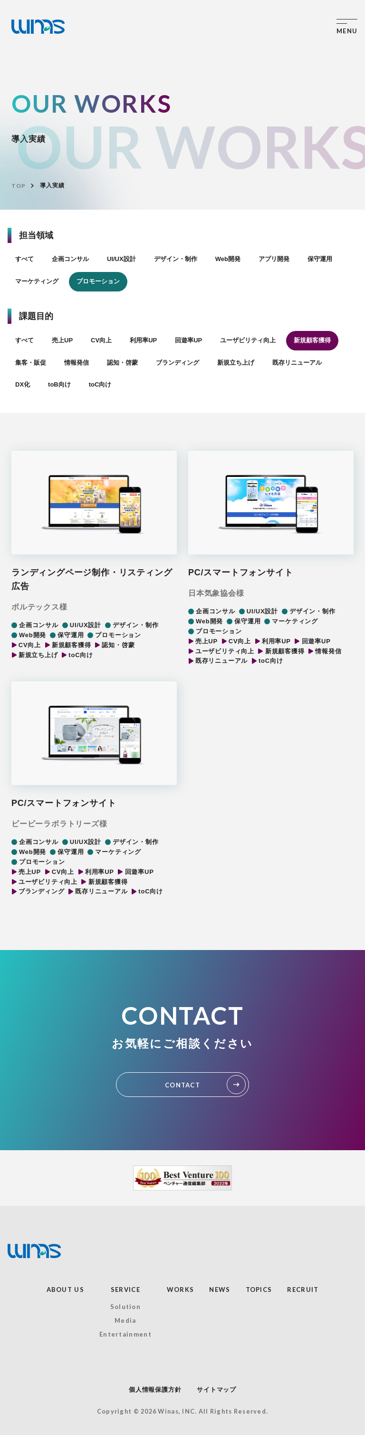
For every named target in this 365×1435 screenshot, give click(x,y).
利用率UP (143, 340)
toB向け (59, 384)
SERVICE (125, 1289)
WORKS (180, 1289)
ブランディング (177, 362)
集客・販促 (30, 362)
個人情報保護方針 (155, 1389)
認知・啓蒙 (122, 362)
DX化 (22, 384)
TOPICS (259, 1289)
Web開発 (227, 258)
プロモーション (98, 281)
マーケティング (36, 281)
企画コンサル (70, 258)
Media (125, 1320)
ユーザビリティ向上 (248, 340)
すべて (24, 258)
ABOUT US (65, 1289)
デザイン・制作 (175, 258)
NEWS (219, 1289)
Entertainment (125, 1334)
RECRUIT (302, 1289)
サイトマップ (216, 1389)
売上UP (62, 340)
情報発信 (76, 362)
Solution (125, 1306)
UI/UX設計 (121, 258)
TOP (18, 185)
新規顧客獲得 (312, 340)
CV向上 (101, 340)
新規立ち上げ (235, 362)
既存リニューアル (297, 362)
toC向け (100, 384)
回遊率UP (188, 340)
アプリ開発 (274, 258)
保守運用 (319, 258)
